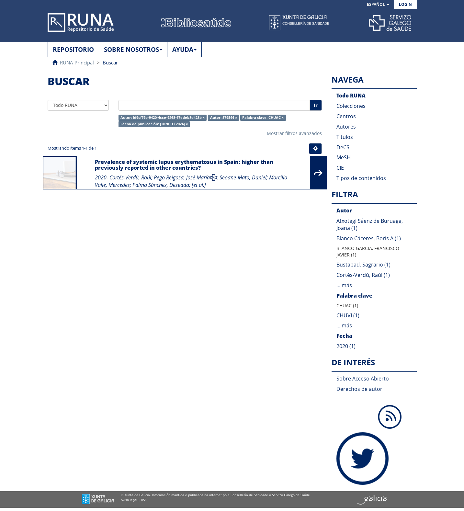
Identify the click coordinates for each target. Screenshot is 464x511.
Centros (346, 116)
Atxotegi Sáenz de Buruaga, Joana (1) (369, 224)
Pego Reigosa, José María (182, 177)
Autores (346, 126)
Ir (316, 105)
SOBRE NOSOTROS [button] (133, 49)
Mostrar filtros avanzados (294, 133)
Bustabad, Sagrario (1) (363, 264)
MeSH (343, 157)
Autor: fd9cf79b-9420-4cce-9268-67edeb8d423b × (162, 117)
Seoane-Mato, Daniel (243, 177)
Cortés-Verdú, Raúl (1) (363, 274)
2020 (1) (346, 346)
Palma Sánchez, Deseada (160, 184)
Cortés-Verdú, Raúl (130, 177)
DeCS (342, 147)
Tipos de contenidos (361, 178)
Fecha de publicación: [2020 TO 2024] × (154, 124)
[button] (378, 4)
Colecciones (351, 105)
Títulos (344, 137)
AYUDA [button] (184, 49)
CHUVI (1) (347, 315)
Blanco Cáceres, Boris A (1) (368, 238)
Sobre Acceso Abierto (362, 378)
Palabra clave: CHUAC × (263, 117)
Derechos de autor (359, 388)
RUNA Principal (77, 62)
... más (344, 285)
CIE (340, 167)
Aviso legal (129, 499)
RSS (143, 499)
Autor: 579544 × (223, 117)
